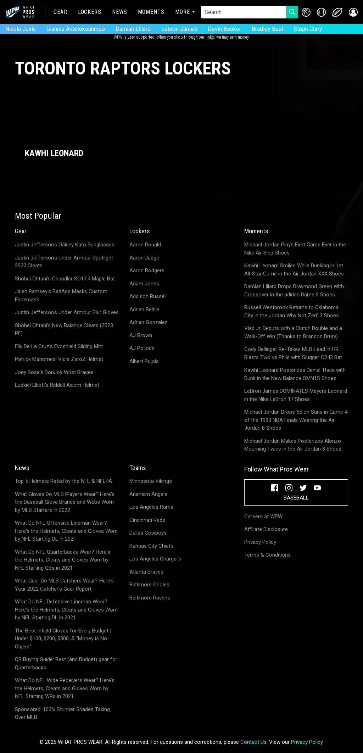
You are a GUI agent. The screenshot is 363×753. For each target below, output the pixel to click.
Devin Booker (224, 29)
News (119, 12)
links (210, 37)
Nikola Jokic (20, 29)
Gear (60, 12)
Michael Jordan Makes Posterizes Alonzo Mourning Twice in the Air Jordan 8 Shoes (292, 445)
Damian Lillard (133, 29)
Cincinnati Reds (147, 520)
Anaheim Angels (148, 494)
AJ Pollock (141, 348)
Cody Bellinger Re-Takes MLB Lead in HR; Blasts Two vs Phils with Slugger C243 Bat (293, 353)
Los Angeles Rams (151, 507)
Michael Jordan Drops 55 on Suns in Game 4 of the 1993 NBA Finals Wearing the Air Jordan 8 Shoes (295, 420)
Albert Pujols (144, 361)
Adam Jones (144, 283)
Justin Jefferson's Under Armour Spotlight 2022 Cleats (64, 262)
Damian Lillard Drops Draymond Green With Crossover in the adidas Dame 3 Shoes (294, 290)
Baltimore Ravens (149, 598)
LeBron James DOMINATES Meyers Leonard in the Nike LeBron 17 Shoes (295, 395)
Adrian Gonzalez (148, 322)
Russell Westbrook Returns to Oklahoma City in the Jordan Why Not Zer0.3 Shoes (291, 311)
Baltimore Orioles (149, 584)
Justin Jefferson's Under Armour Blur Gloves (67, 312)
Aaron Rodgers (146, 270)
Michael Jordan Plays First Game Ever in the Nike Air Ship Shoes (295, 248)
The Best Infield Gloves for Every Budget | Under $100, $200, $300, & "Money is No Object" (63, 639)
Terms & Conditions (267, 555)
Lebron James (179, 29)
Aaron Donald (145, 244)
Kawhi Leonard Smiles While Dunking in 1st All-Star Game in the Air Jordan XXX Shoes (294, 269)
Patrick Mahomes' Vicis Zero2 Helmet (59, 359)
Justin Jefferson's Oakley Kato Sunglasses (65, 244)
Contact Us (253, 742)
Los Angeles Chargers (155, 559)
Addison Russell (148, 296)
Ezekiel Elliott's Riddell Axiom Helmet (57, 385)
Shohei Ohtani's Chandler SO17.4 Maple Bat (65, 278)
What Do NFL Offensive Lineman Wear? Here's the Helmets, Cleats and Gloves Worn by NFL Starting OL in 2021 (66, 531)
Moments (151, 12)
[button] (353, 12)
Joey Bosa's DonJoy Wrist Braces (54, 372)
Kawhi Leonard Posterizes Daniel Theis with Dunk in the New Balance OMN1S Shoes (295, 374)
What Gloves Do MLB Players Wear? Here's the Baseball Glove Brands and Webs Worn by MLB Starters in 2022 (65, 502)
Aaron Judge (144, 258)
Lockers (89, 12)
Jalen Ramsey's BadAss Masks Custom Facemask (61, 295)
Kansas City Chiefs (151, 546)
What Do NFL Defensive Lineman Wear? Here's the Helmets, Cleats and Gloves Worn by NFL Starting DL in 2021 (66, 609)
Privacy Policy (260, 542)
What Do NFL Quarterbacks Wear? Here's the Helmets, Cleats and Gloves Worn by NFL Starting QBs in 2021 (62, 560)
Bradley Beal (267, 29)
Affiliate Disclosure (266, 529)
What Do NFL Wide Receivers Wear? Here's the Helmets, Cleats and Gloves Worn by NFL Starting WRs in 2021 (65, 688)
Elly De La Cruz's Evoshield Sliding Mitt (59, 346)
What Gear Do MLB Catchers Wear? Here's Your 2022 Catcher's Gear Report (64, 585)
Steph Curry (308, 29)
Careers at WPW (263, 516)
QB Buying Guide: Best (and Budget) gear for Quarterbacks (66, 663)
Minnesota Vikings (150, 481)
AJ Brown (140, 335)
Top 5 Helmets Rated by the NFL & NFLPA (63, 481)
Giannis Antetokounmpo (75, 29)
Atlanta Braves (146, 572)
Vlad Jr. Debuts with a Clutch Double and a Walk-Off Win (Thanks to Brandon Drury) (293, 332)
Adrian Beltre (144, 309)
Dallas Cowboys (148, 533)
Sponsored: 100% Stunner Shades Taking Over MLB (62, 713)
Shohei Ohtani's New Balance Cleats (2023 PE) (64, 329)
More (182, 12)
